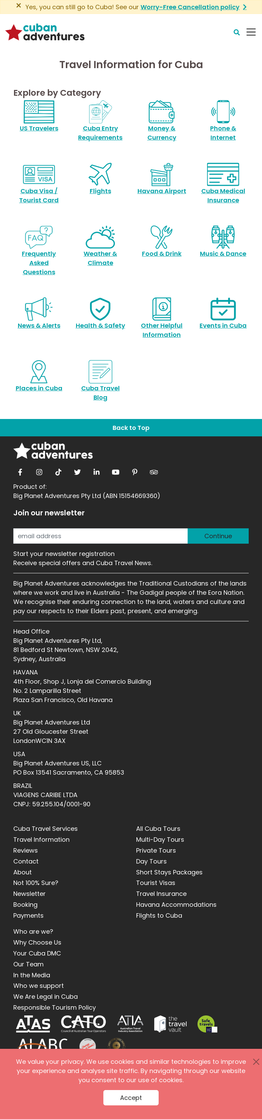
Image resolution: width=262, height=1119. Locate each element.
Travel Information (41, 839)
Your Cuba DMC (37, 953)
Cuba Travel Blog (100, 384)
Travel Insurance (161, 893)
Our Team (28, 964)
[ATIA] (130, 1024)
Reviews (25, 850)
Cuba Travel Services (45, 828)
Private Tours (156, 850)
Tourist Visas (155, 883)
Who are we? (33, 931)
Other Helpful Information (162, 321)
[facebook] (20, 470)
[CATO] (84, 1024)
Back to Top (131, 427)
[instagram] (39, 470)
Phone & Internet (223, 124)
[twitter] (77, 470)
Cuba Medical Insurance (223, 187)
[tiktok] (58, 470)
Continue (218, 536)
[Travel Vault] (170, 1024)
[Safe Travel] (207, 1024)
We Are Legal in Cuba (45, 996)
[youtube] (115, 470)
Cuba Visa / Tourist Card (39, 187)
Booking (25, 904)
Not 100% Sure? (35, 883)
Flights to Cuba (159, 915)
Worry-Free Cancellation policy (190, 7)
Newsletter (29, 893)
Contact (26, 861)
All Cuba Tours (158, 828)
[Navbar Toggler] (251, 32)
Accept (131, 1097)
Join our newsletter (49, 513)
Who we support (38, 985)
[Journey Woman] (88, 1046)
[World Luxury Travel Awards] (116, 1046)
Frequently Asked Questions (39, 254)
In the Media (31, 975)
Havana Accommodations (176, 904)
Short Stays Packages (169, 872)
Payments (28, 915)
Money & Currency (162, 124)
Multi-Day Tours (160, 839)
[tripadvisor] (153, 470)
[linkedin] (96, 470)
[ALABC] (42, 1046)
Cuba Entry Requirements (100, 124)
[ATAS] (33, 1024)
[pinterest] (134, 470)
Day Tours (151, 861)
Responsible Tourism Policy (54, 1007)
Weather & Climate (100, 249)
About (22, 872)
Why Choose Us (37, 942)
